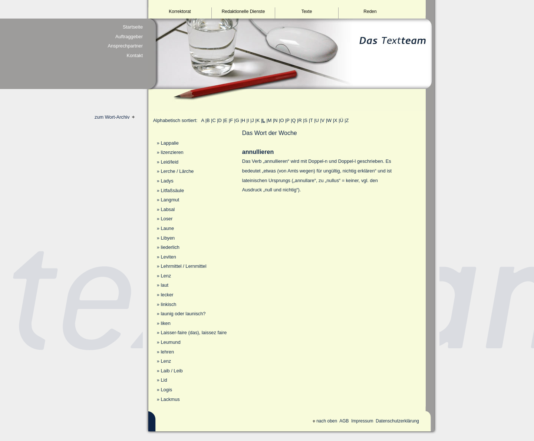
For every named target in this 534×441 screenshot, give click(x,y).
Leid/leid (169, 162)
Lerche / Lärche (177, 171)
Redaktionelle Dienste (243, 11)
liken (165, 323)
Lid (164, 380)
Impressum (362, 421)
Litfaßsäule (172, 190)
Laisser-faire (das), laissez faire (194, 332)
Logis (166, 389)
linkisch (168, 304)
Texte (306, 11)
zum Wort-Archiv (115, 117)
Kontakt (135, 55)
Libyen (168, 238)
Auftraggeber (129, 36)
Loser (166, 218)
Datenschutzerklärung (397, 421)
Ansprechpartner (125, 46)
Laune (167, 228)
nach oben (325, 421)
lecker (167, 294)
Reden (369, 11)
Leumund (170, 342)
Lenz (166, 276)
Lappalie (169, 143)
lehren (167, 352)
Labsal (168, 209)
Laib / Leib (171, 370)
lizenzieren (172, 152)
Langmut (170, 200)
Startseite (133, 27)
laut (164, 285)
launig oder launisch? (183, 313)
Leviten (168, 257)
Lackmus (170, 399)
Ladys (167, 181)
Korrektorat (180, 11)
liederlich (170, 247)
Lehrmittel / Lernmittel (183, 266)
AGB (344, 421)
